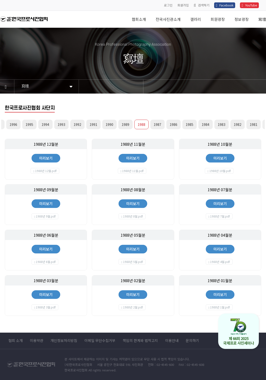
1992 (77, 124)
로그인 (168, 5)
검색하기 (201, 5)
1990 (109, 124)
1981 (253, 124)
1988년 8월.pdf (133, 216)
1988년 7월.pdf (220, 216)
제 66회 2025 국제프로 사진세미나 (238, 332)
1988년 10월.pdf (220, 171)
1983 (221, 124)
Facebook (224, 5)
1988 (141, 124)
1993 (61, 124)
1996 (13, 124)
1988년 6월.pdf (46, 262)
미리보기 (46, 158)
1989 (125, 124)
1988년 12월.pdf (46, 171)
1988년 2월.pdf (133, 307)
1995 (29, 124)
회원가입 (183, 5)
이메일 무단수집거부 (99, 340)
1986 (173, 124)
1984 (205, 124)
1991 (93, 124)
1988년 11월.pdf (133, 171)
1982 (237, 124)
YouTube (249, 5)
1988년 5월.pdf (133, 262)
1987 (157, 124)
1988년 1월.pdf (220, 307)
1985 (189, 124)
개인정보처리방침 (63, 340)
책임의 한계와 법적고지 (140, 340)
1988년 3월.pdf (46, 307)
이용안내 (172, 340)
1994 (45, 124)
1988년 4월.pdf (220, 262)
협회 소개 (15, 340)
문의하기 (192, 340)
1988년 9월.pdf (46, 216)
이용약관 (36, 340)
